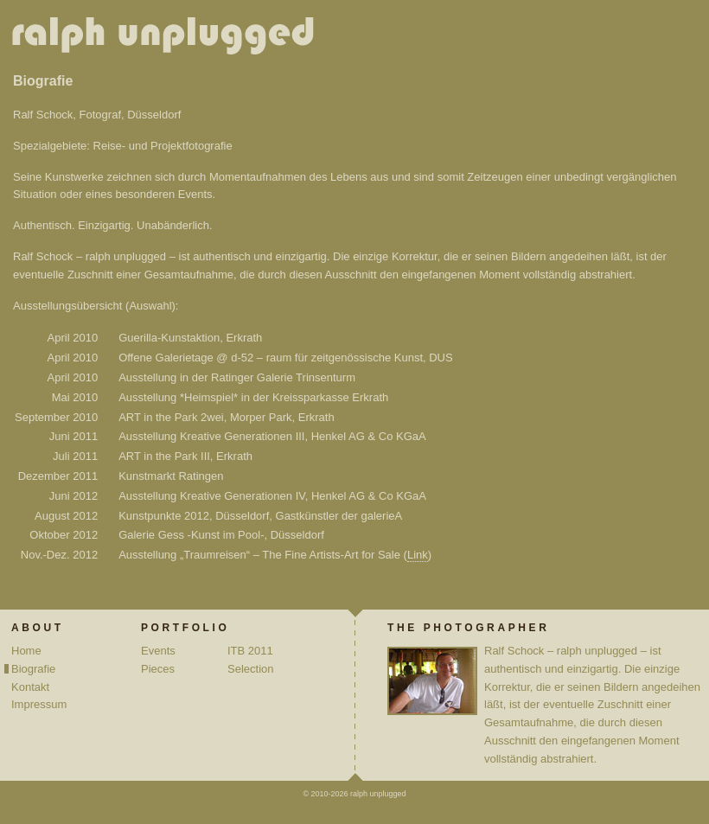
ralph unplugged (169, 39)
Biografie (33, 668)
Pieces (158, 668)
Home (26, 650)
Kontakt (30, 686)
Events (158, 650)
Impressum (39, 704)
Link (417, 554)
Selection (250, 668)
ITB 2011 (250, 650)
